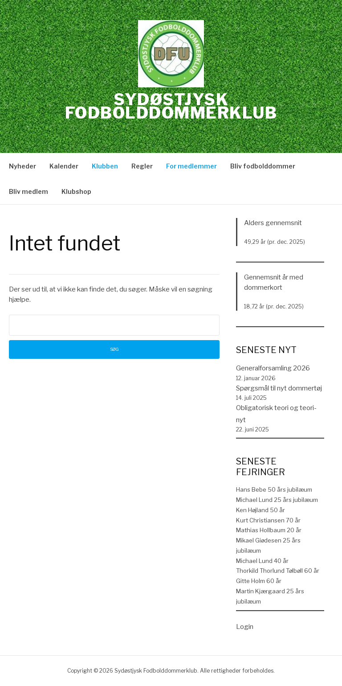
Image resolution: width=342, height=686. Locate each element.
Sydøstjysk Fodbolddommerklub (171, 106)
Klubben (105, 166)
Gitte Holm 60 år (258, 580)
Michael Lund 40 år (262, 560)
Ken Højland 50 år (260, 509)
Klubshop (76, 191)
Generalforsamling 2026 (273, 368)
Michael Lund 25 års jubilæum (277, 499)
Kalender (63, 166)
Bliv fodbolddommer (262, 166)
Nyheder (22, 166)
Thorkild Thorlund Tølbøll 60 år (277, 570)
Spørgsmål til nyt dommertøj (279, 388)
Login (244, 627)
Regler (142, 166)
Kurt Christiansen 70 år (268, 520)
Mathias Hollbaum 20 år (268, 530)
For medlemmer (191, 166)
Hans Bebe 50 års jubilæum (274, 489)
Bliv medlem (28, 191)
